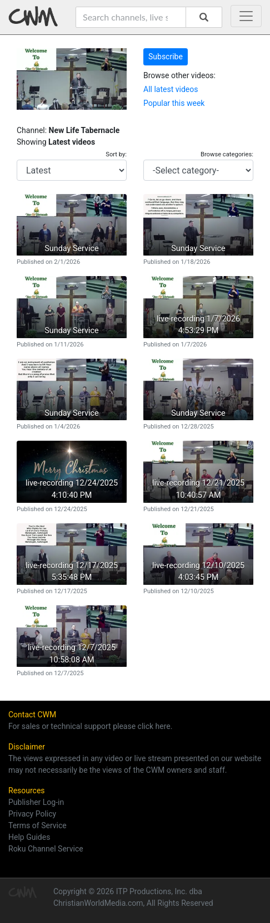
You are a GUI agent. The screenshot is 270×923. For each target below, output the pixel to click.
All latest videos (170, 89)
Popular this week (173, 103)
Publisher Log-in (36, 802)
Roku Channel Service (45, 848)
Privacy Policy (32, 813)
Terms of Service (37, 825)
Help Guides (29, 837)
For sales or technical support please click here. (90, 726)
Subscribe (165, 56)
